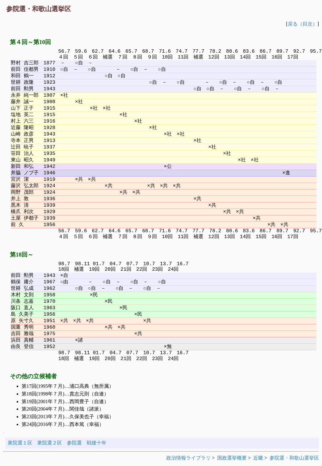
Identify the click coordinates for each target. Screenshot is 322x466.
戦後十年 (96, 442)
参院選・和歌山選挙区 (294, 457)
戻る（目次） (302, 23)
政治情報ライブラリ (188, 457)
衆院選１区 (20, 442)
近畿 (258, 457)
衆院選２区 (49, 442)
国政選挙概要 (232, 457)
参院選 (74, 442)
